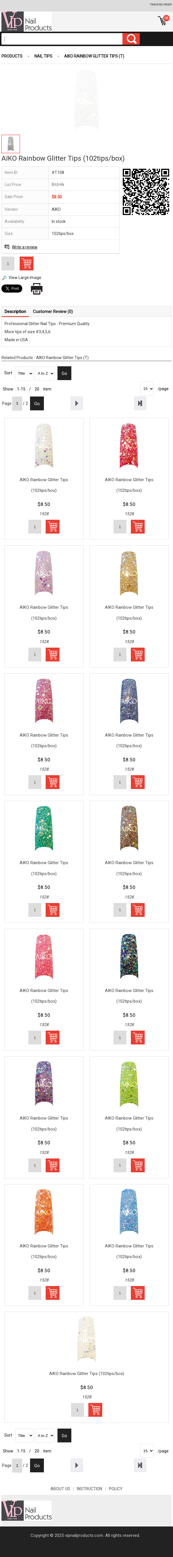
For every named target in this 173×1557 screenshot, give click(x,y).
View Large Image (25, 277)
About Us (64, 1488)
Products (12, 56)
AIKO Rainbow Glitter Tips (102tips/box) (44, 485)
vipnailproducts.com (84, 1535)
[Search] (61, 39)
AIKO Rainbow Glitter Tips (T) (94, 56)
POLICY (115, 1488)
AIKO (56, 209)
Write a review (25, 247)
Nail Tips (43, 56)
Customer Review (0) (53, 311)
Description (15, 311)
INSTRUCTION (93, 1488)
